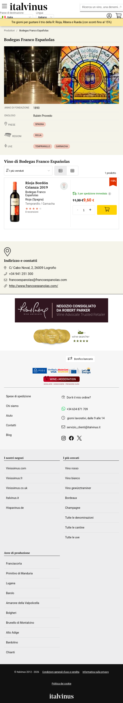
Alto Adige (12, 632)
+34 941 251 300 (21, 274)
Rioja (38, 135)
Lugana (10, 583)
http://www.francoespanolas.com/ (33, 286)
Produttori (9, 30)
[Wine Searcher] (61, 336)
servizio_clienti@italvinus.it (83, 427)
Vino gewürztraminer (78, 488)
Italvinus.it (12, 498)
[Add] (107, 210)
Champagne (72, 507)
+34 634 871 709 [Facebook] (77, 409)
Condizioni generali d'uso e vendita (60, 672)
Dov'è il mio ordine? (79, 397)
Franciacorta (14, 563)
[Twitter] (80, 439)
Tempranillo (42, 146)
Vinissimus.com (16, 468)
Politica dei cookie (61, 683)
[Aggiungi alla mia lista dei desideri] (64, 186)
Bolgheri (11, 612)
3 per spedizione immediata (92, 194)
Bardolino (12, 642)
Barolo (10, 593)
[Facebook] (72, 439)
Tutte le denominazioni (79, 517)
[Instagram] (64, 439)
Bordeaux (71, 498)
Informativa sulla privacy (96, 672)
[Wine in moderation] (61, 380)
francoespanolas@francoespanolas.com (38, 280)
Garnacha (62, 146)
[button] (109, 15)
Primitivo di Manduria (19, 573)
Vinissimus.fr (14, 478)
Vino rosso (72, 468)
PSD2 (40, 371)
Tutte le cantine (74, 527)
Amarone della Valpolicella (22, 603)
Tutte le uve (72, 537)
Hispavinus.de (15, 507)
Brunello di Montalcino (20, 622)
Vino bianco (72, 478)
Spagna (39, 124)
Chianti (10, 652)
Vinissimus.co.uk (16, 488)
